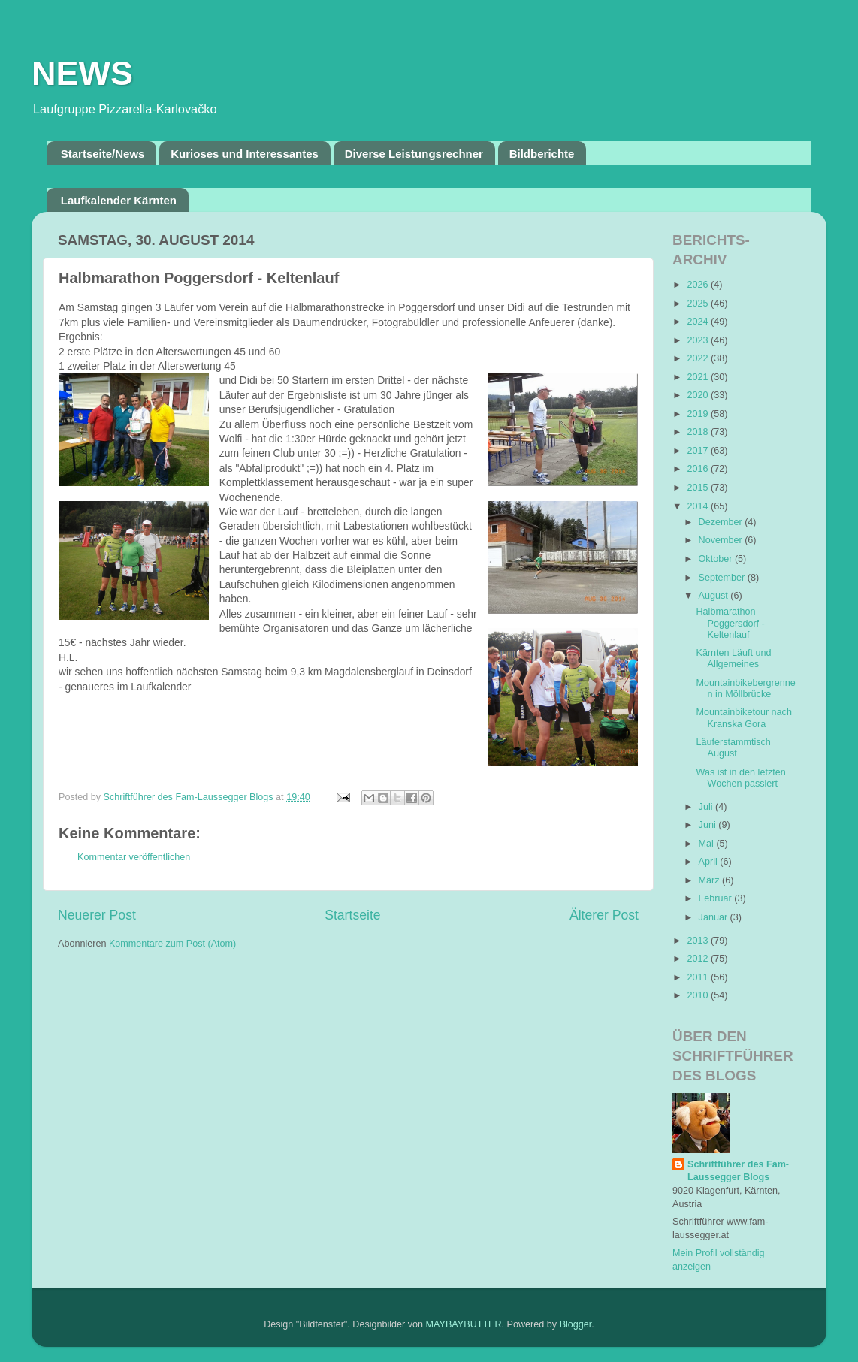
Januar (714, 917)
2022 (699, 358)
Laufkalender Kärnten (119, 200)
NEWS (82, 73)
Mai (708, 843)
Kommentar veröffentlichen (133, 857)
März (710, 880)
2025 (699, 303)
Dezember (722, 522)
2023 (699, 340)
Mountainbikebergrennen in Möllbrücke (745, 688)
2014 (699, 506)
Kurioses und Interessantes (245, 153)
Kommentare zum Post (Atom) (172, 943)
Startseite (352, 915)
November (722, 540)
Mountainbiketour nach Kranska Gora (743, 718)
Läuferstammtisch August (733, 748)
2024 (699, 321)
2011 (699, 977)
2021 (699, 377)
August (715, 595)
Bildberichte (542, 153)
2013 (699, 940)
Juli (707, 807)
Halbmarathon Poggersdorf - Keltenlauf (730, 622)
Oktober (717, 559)
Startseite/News (103, 153)
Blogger (576, 1324)
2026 (699, 284)
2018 (699, 432)
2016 (699, 469)
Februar (717, 898)
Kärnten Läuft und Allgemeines (733, 658)
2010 (699, 995)
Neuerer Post (97, 915)
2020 (699, 395)
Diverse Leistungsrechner (414, 153)
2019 (699, 414)
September (723, 577)
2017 (699, 450)
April (710, 861)
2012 (699, 958)
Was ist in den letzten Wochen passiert (740, 778)
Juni (709, 825)
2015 (699, 487)
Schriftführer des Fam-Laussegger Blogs (738, 1171)
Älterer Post (604, 915)
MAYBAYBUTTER (464, 1324)
